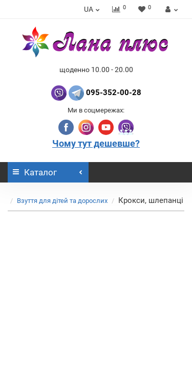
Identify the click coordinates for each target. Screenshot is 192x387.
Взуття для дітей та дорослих (62, 200)
